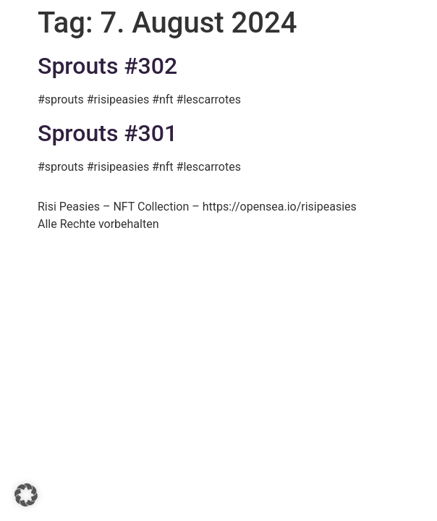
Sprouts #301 (107, 133)
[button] (26, 495)
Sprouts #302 (107, 66)
